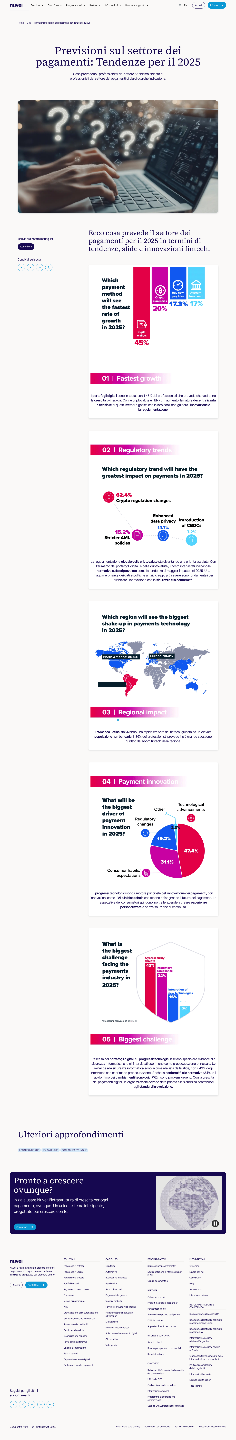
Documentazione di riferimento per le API (165, 1273)
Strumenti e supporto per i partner (164, 1314)
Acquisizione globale (74, 1277)
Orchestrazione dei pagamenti (78, 1365)
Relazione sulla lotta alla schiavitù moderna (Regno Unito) (205, 1321)
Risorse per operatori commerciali (164, 1348)
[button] (187, 5)
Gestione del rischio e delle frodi (79, 1318)
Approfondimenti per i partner (162, 1326)
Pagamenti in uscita (73, 1271)
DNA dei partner (155, 1320)
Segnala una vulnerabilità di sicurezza (166, 1405)
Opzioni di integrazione (75, 1347)
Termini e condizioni (185, 1426)
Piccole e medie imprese (117, 1327)
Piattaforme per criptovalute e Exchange (119, 1314)
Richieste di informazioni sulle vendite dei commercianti (166, 1372)
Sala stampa (195, 1289)
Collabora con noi (156, 1297)
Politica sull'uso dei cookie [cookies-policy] (157, 1426)
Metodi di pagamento (74, 1301)
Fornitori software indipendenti (121, 1306)
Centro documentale (158, 1280)
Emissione (69, 1295)
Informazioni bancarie (200, 1374)
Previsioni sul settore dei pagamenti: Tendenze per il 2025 (62, 22)
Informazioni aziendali (158, 1391)
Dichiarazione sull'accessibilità (204, 1314)
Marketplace (112, 1321)
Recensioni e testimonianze (212, 1426)
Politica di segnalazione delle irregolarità (200, 1366)
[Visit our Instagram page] (31, 1404)
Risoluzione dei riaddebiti (76, 1324)
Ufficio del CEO (155, 1379)
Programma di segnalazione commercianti (161, 1398)
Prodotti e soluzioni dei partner (162, 1302)
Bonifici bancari (71, 1283)
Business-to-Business (116, 1277)
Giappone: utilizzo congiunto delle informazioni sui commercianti (206, 1357)
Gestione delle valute (74, 1330)
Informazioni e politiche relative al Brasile (204, 1348)
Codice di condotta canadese (162, 1385)
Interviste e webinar (199, 1295)
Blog (29, 22)
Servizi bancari (71, 1353)
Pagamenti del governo (117, 1295)
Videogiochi (111, 1345)
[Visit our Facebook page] (13, 1404)
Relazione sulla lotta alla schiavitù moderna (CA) (205, 1330)
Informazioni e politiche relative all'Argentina (200, 1339)
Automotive (111, 1271)
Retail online (111, 1283)
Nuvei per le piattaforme (75, 1341)
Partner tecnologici (157, 1308)
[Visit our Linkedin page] (41, 1404)
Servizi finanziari (114, 1289)
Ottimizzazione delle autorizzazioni (81, 1312)
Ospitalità (110, 1266)
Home (21, 22)
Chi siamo (194, 1266)
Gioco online (112, 1339)
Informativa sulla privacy (128, 1426)
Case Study (195, 1277)
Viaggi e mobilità (114, 1301)
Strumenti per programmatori (162, 1266)
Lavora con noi (196, 1271)
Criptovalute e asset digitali (77, 1359)
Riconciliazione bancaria (75, 1335)
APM (66, 1306)
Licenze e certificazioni (200, 1379)
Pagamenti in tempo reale (76, 1289)
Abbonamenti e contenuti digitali (121, 1333)
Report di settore (156, 1354)
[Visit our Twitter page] (22, 1404)
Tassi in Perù (195, 1385)
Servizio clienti (155, 1342)
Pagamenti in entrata (74, 1266)
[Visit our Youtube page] (50, 1404)
